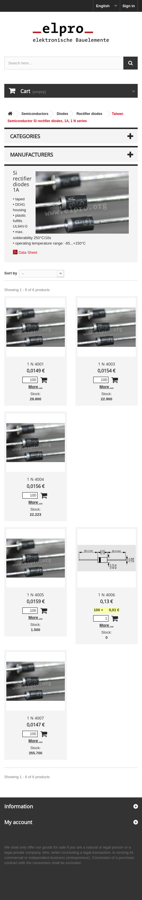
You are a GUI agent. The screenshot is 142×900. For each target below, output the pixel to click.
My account (18, 822)
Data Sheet (28, 252)
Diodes (62, 114)
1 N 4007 (35, 718)
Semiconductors (35, 114)
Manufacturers (31, 154)
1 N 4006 (106, 594)
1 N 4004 (35, 479)
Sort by (10, 273)
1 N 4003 (106, 363)
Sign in (128, 6)
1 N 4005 (35, 594)
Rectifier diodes (89, 114)
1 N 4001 (35, 363)
